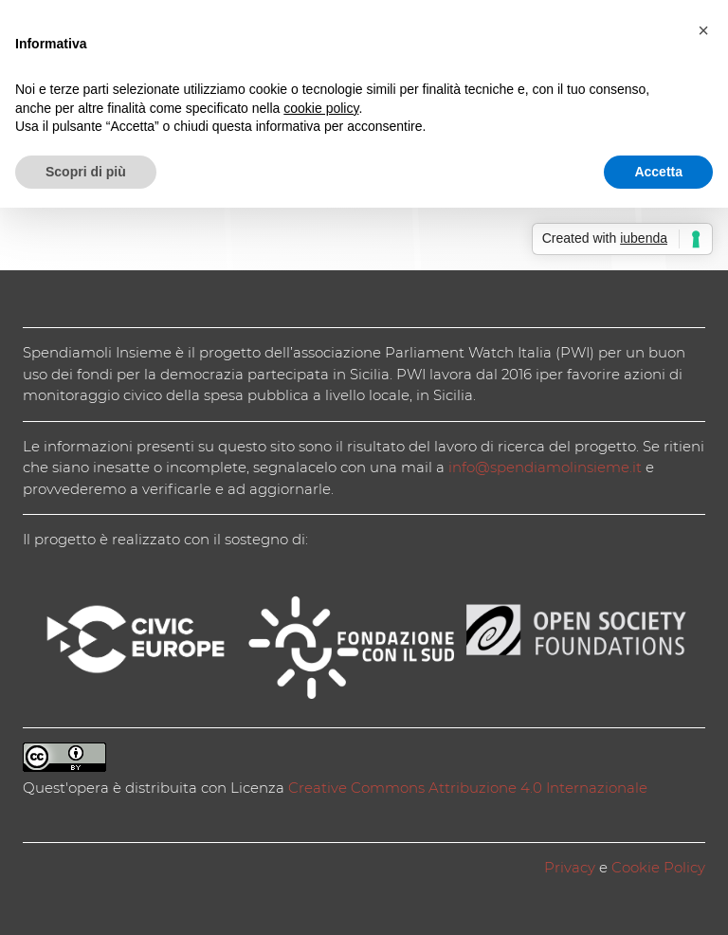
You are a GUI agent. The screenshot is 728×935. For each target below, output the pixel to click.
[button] (703, 30)
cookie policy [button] (320, 108)
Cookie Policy (658, 867)
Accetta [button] (658, 171)
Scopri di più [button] (86, 171)
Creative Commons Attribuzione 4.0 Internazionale (467, 788)
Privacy (569, 867)
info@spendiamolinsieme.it (545, 467)
